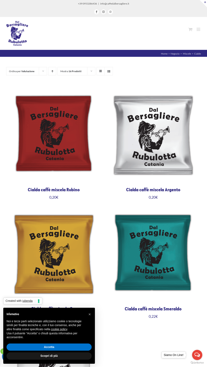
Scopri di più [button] (49, 355)
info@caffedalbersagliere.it (114, 3)
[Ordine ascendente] (52, 71)
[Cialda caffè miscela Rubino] (53, 90)
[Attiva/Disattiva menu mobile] (199, 29)
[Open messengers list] (197, 355)
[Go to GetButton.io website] (197, 362)
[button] (89, 314)
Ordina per (21, 71)
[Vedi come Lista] (109, 71)
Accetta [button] (49, 347)
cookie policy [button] (59, 329)
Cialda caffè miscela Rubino (54, 189)
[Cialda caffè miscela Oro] (53, 209)
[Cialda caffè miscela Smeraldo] (153, 209)
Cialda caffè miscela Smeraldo (153, 309)
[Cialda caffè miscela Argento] (153, 90)
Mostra (70, 71)
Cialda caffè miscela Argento (153, 189)
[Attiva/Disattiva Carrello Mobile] (190, 29)
